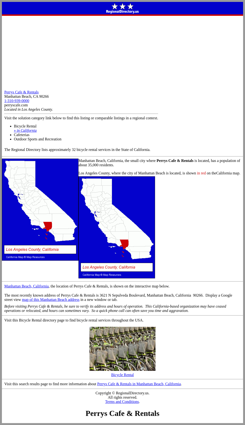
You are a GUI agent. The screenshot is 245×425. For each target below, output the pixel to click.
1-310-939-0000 (16, 101)
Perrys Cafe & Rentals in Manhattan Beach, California (139, 384)
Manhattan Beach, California (26, 286)
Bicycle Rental (122, 373)
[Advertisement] (122, 51)
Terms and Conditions (122, 402)
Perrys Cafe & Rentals (21, 92)
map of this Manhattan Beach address (50, 300)
